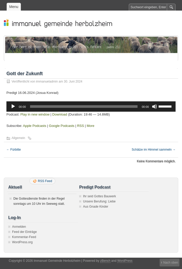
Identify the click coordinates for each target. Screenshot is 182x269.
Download (59, 114)
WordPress (124, 261)
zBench (105, 261)
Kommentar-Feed (24, 237)
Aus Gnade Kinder (95, 206)
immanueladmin (47, 81)
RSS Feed (45, 181)
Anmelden (19, 227)
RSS (80, 126)
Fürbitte (13, 149)
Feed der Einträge (24, 232)
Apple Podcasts (34, 126)
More (90, 126)
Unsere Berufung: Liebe (99, 201)
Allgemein (18, 138)
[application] (91, 106)
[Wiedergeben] (13, 106)
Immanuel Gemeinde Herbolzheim (93, 23)
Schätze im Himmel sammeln (154, 149)
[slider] (84, 106)
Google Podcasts (61, 126)
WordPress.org (22, 242)
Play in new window (34, 114)
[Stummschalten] (154, 106)
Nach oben (170, 262)
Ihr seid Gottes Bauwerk (99, 196)
